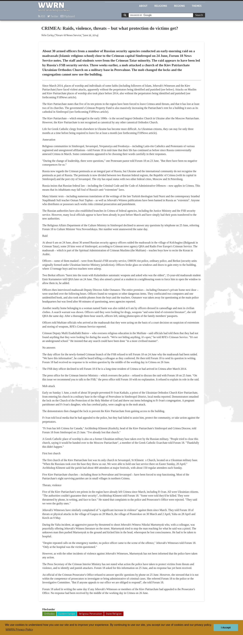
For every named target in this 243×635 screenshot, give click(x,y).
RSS (41, 16)
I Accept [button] (225, 627)
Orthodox (49, 613)
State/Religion (114, 613)
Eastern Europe (66, 613)
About (143, 6)
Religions (160, 6)
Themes (197, 6)
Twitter (52, 16)
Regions (179, 6)
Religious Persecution (90, 613)
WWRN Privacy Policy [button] (19, 629)
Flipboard (67, 16)
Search (199, 15)
